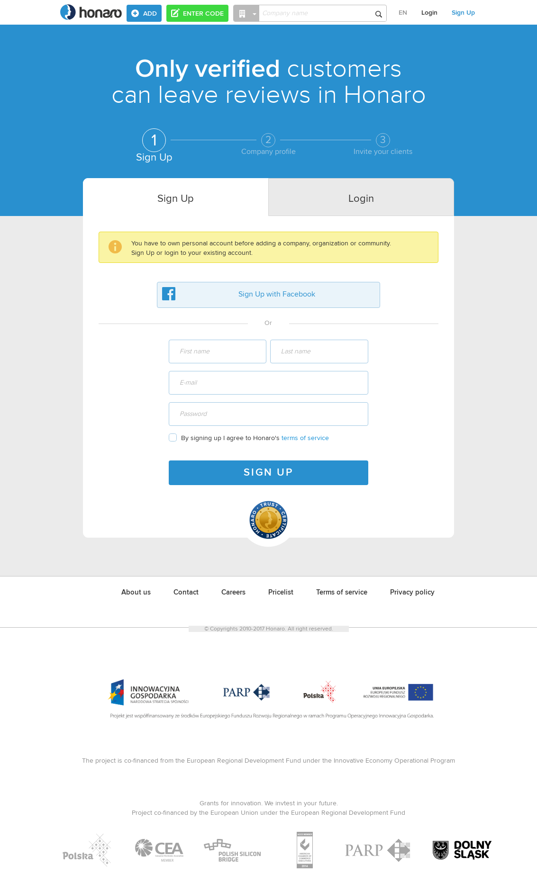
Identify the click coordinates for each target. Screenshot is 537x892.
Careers (233, 592)
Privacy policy (412, 592)
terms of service (305, 438)
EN (403, 13)
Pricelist (280, 592)
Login (429, 13)
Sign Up (463, 13)
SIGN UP (268, 472)
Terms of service (341, 592)
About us (136, 592)
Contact (186, 592)
